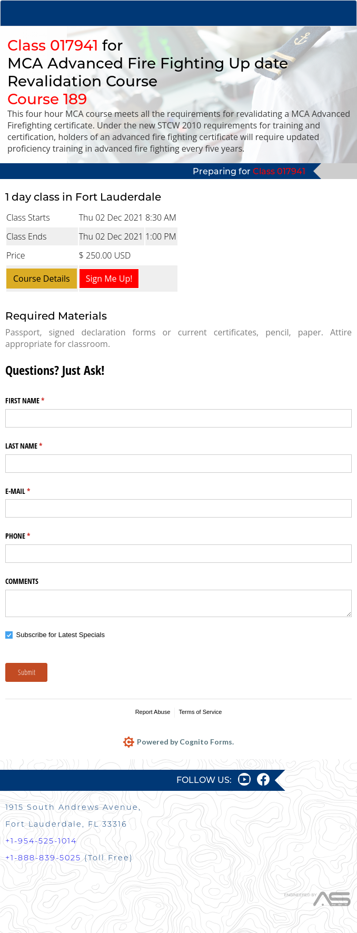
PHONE (30, 536)
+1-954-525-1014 (41, 841)
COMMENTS (21, 581)
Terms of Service (200, 712)
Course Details (41, 278)
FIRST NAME (37, 400)
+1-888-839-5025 (43, 857)
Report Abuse (153, 712)
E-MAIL (30, 491)
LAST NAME (36, 446)
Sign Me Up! (109, 278)
